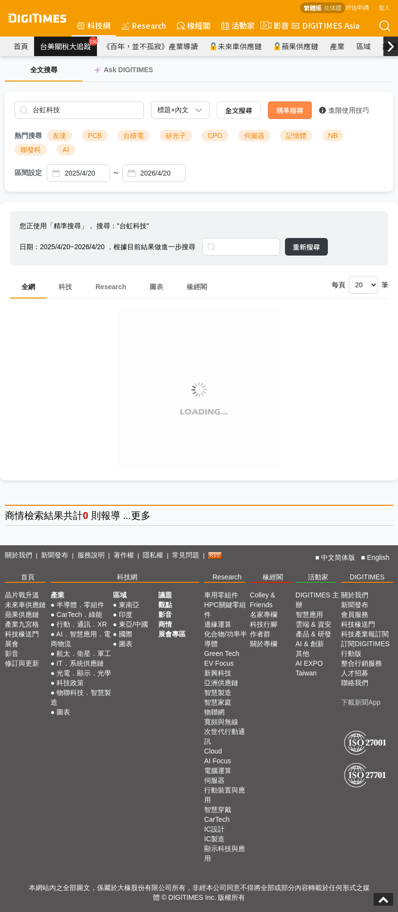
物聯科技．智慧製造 (81, 697)
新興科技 (217, 673)
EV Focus (219, 663)
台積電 (133, 135)
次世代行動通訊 (224, 736)
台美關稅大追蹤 (68, 44)
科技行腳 (263, 624)
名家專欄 (263, 614)
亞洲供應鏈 (221, 683)
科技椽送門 (22, 634)
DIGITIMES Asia (326, 25)
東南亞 (129, 605)
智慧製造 (217, 692)
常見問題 (185, 555)
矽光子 (176, 135)
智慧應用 (309, 614)
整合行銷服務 (361, 663)
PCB (95, 135)
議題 (165, 595)
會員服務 (354, 614)
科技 (65, 287)
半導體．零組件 (80, 605)
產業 (337, 46)
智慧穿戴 (217, 809)
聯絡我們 (354, 683)
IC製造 (214, 839)
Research (143, 25)
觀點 (165, 605)
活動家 (238, 25)
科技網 (94, 25)
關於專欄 (263, 644)
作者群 (260, 634)
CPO (215, 135)
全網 (28, 287)
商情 (14, 515)
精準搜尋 (289, 110)
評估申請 (357, 7)
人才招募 (354, 673)
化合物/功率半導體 (225, 639)
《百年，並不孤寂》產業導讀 (150, 46)
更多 (141, 515)
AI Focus (217, 761)
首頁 (21, 46)
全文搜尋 (238, 110)
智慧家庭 (217, 702)
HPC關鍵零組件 (225, 609)
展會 (12, 644)
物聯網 (214, 712)
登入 (384, 7)
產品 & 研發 (313, 634)
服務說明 (91, 555)
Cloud (213, 751)
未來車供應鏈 (235, 46)
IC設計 (214, 829)
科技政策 (70, 683)
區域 (363, 46)
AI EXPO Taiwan (309, 668)
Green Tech (221, 653)
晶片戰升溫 (22, 595)
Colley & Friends (262, 600)
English (378, 557)
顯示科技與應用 (224, 853)
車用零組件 (221, 595)
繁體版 (313, 7)
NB (333, 135)
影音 (273, 25)
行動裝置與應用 (224, 795)
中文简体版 (338, 557)
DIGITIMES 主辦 (317, 600)
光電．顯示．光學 (84, 673)
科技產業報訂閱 (365, 634)
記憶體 (296, 135)
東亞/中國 (133, 624)
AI (65, 150)
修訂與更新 (22, 663)
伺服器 (254, 135)
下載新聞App (360, 702)
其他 (302, 653)
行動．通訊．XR (82, 624)
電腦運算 (217, 770)
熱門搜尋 (28, 135)
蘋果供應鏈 (295, 46)
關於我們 (18, 555)
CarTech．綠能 (79, 614)
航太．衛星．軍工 (84, 653)
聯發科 (30, 150)
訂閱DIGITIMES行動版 (365, 648)
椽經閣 (193, 25)
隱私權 (153, 555)
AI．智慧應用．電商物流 (81, 639)
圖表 (156, 287)
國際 (126, 634)
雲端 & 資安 (313, 624)
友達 (59, 135)
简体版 (332, 7)
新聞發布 (54, 555)
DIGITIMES (367, 577)
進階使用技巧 (344, 110)
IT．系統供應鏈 (80, 663)
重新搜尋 (306, 247)
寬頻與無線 (221, 722)
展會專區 (172, 634)
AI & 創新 (310, 644)
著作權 (124, 555)
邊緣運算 (217, 624)
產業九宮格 (22, 624)
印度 (126, 614)
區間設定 (28, 173)
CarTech (216, 819)
